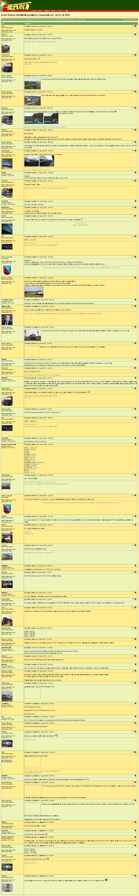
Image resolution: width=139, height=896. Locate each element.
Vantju (4, 216)
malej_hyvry (6, 683)
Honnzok (5, 368)
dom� (34, 10)
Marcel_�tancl (7, 75)
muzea (60, 10)
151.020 (52, 710)
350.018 (38, 707)
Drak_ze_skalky (7, 277)
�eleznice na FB (30, 739)
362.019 (32, 714)
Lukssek (4, 545)
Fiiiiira (4, 524)
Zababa (4, 876)
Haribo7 (4, 731)
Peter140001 (6, 475)
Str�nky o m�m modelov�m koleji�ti (36, 169)
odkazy (53, 10)
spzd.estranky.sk (29, 484)
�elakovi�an (6, 409)
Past (3, 752)
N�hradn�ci (28, 313)
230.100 (4, 34)
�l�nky (47, 10)
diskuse (39, 10)
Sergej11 (4, 108)
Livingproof (5, 150)
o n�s (66, 10)
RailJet (4, 516)
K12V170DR (6, 599)
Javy (3, 607)
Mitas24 (4, 656)
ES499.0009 (5, 55)
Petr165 (4, 130)
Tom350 (4, 572)
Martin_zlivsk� (7, 257)
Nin (3, 236)
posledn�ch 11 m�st (47, 499)
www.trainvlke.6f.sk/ (49, 482)
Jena (3, 26)
